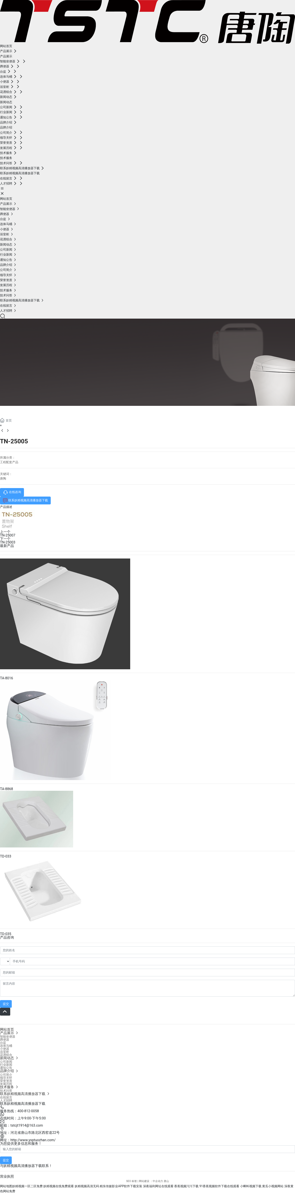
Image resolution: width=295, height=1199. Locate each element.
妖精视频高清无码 (87, 1186)
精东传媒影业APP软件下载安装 (121, 1186)
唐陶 (3, 478)
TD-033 (5, 856)
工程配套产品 (9, 462)
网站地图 (6, 1186)
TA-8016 (6, 678)
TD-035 (5, 934)
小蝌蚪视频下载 (250, 1186)
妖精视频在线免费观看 (58, 1186)
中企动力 (158, 1181)
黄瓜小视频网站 (272, 1186)
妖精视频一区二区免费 (27, 1186)
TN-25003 (7, 542)
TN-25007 (7, 535)
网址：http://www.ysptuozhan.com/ (28, 1140)
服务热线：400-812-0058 (19, 1111)
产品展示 (17, 411)
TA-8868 (6, 789)
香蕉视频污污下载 (186, 1186)
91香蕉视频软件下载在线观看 (219, 1186)
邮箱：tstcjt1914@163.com (21, 1125)
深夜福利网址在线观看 (158, 1186)
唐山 (166, 1181)
